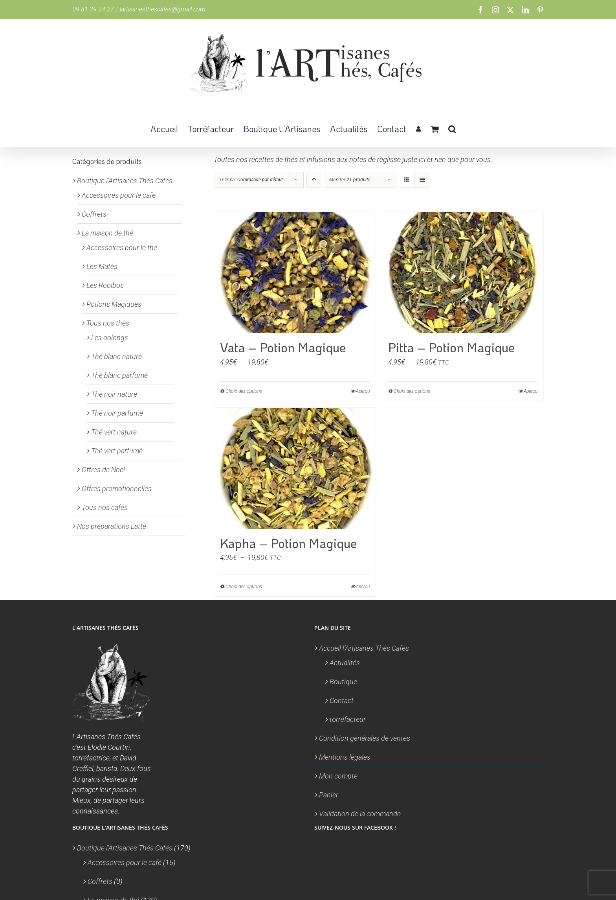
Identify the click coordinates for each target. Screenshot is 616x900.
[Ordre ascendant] (313, 180)
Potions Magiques (113, 304)
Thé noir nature (114, 394)
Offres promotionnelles (117, 488)
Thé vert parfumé (117, 451)
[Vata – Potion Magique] (295, 272)
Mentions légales (344, 757)
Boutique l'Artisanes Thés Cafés (124, 181)
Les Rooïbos (105, 285)
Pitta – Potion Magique (451, 347)
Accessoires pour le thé (121, 247)
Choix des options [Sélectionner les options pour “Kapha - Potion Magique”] (244, 586)
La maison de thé (107, 233)
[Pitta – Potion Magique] (463, 272)
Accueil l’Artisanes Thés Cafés (364, 648)
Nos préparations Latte (111, 526)
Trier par (251, 179)
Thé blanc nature (116, 356)
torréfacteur (348, 719)
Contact (342, 700)
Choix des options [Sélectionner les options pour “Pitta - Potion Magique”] (412, 391)
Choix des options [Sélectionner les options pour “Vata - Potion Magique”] (244, 391)
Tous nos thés (107, 323)
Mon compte (338, 776)
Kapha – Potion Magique (288, 543)
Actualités (345, 663)
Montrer (349, 179)
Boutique (343, 681)
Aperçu (363, 391)
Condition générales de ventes (364, 738)
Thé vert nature (114, 432)
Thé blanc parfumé (119, 375)
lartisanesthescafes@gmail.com (162, 9)
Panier (328, 795)
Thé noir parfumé (117, 413)
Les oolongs (109, 337)
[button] (452, 128)
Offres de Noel (103, 470)
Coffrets (94, 214)
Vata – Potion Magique (283, 347)
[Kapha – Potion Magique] (295, 468)
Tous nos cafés (105, 507)
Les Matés (101, 266)
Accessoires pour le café (119, 195)
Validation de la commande (360, 814)
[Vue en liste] (422, 180)
